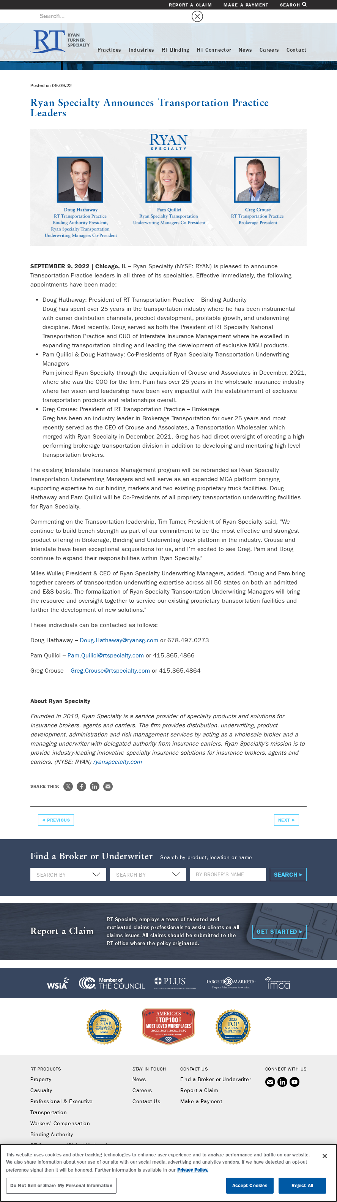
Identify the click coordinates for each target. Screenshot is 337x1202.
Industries (141, 37)
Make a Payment (246, 5)
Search (293, 5)
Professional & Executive (61, 1088)
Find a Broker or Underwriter (215, 1066)
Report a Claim (190, 5)
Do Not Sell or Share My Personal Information (61, 1185)
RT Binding (175, 37)
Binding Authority (51, 1121)
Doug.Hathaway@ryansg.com (119, 626)
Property (40, 1066)
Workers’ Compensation (60, 1110)
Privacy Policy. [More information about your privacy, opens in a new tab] (192, 1170)
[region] (168, 1173)
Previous (58, 806)
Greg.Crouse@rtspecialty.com (110, 657)
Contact (297, 37)
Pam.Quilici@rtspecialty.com (106, 642)
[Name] (228, 861)
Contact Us (146, 1088)
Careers (269, 37)
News (245, 37)
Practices (109, 37)
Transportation (48, 1099)
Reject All (302, 1185)
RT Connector (214, 37)
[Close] (325, 1156)
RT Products (45, 1055)
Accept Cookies (250, 1185)
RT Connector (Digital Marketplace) (74, 1132)
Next (284, 806)
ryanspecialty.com (117, 748)
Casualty (41, 1077)
